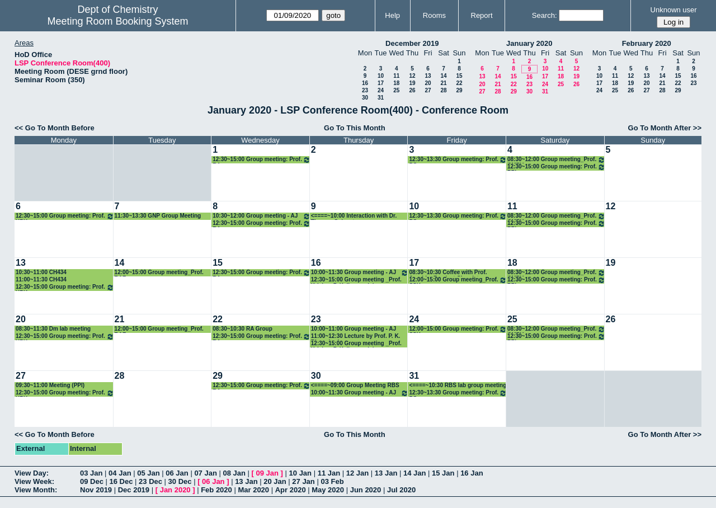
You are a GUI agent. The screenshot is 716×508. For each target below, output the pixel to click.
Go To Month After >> (664, 128)
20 (428, 83)
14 (443, 76)
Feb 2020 (216, 490)
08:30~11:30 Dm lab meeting (53, 329)
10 (381, 76)
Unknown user (674, 10)
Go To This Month (354, 128)
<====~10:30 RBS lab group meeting (457, 385)
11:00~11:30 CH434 (41, 279)
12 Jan (357, 473)
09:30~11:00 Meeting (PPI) (50, 385)
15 (459, 76)
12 (412, 76)
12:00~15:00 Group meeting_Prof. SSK (458, 280)
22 (459, 83)
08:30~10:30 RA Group (242, 329)
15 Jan (443, 473)
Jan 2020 (175, 490)
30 (365, 98)
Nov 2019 (96, 490)
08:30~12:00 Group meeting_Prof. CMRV (556, 159)
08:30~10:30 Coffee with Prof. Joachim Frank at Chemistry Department (448, 272)
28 (443, 90)
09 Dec (91, 481)
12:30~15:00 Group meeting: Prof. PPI (556, 167)
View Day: (32, 473)
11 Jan (329, 473)
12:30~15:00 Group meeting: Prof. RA (261, 159)
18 (396, 83)
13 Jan (386, 473)
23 (365, 90)
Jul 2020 (401, 490)
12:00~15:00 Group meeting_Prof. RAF (159, 272)
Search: (544, 15)
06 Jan (177, 473)
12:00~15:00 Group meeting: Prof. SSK (458, 329)
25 (396, 90)
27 (428, 90)
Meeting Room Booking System (117, 21)
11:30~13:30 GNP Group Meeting (158, 216)
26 (412, 90)
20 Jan (274, 481)
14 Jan (414, 473)
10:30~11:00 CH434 (41, 272)
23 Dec (150, 481)
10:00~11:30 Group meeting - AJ (360, 272)
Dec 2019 (133, 490)
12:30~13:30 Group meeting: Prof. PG (458, 159)
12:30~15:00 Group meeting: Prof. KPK (65, 216)
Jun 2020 (365, 490)
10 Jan (300, 473)
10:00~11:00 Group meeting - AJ (353, 329)
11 (396, 76)
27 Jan (303, 481)
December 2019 (412, 43)
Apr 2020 (290, 490)
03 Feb (332, 481)
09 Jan (267, 473)
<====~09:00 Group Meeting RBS (355, 385)
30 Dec (180, 481)
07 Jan (205, 473)
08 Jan (234, 473)
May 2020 (328, 490)
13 (428, 76)
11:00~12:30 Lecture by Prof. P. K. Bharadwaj (356, 336)
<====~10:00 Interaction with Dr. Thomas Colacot (354, 216)
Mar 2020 (253, 490)
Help (392, 15)
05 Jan (148, 473)
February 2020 (646, 43)
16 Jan (471, 473)
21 (443, 83)
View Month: (36, 490)
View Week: (34, 481)
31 (381, 98)
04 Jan (120, 473)
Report (482, 15)
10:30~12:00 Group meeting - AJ (261, 216)
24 (381, 90)
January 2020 (529, 43)
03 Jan (91, 473)
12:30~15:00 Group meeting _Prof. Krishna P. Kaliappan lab (356, 280)
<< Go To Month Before (55, 128)
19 (412, 83)
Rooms (434, 15)
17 (381, 83)
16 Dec (121, 481)
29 (459, 90)
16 (365, 83)
